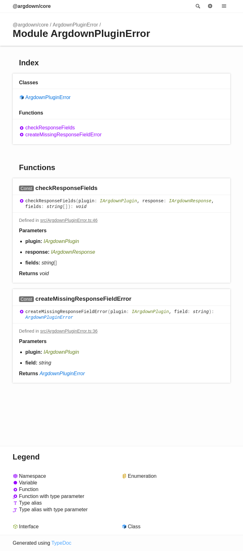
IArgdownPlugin (118, 201)
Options (210, 6)
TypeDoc (61, 543)
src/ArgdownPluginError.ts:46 (68, 220)
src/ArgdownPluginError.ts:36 (68, 331)
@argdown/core (32, 6)
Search (197, 6)
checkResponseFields (50, 127)
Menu (224, 6)
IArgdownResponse (190, 201)
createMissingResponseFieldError (63, 134)
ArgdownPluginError (75, 24)
